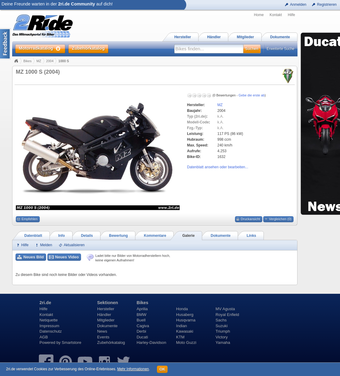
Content (5, 43)
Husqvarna (185, 320)
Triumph (223, 331)
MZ (38, 61)
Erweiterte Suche (280, 49)
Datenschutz (50, 331)
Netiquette (48, 320)
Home (259, 15)
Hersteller (105, 309)
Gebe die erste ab (252, 95)
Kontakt (276, 15)
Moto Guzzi (186, 342)
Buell (141, 320)
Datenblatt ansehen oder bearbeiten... (217, 167)
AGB (43, 337)
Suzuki (222, 326)
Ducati (142, 337)
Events (103, 337)
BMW (141, 314)
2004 (49, 61)
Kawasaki (184, 331)
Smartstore (71, 342)
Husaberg (184, 314)
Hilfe (291, 15)
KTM (180, 337)
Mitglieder (105, 320)
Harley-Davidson (151, 342)
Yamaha (223, 342)
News (102, 331)
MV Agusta (225, 309)
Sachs (221, 320)
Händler (104, 314)
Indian (181, 326)
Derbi (141, 331)
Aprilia (142, 309)
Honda (182, 309)
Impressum (49, 326)
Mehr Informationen (133, 369)
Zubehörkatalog (111, 342)
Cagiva (143, 326)
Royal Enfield (227, 314)
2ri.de (45, 302)
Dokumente (107, 326)
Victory (222, 337)
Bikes (27, 61)
